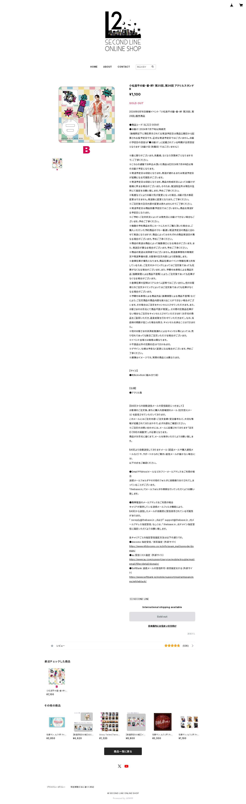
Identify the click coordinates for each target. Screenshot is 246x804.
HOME (94, 66)
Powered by (123, 798)
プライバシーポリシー (56, 787)
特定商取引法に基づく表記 (82, 787)
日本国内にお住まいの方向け (162, 626)
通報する (191, 634)
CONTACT (124, 66)
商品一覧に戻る (123, 751)
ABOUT (107, 66)
